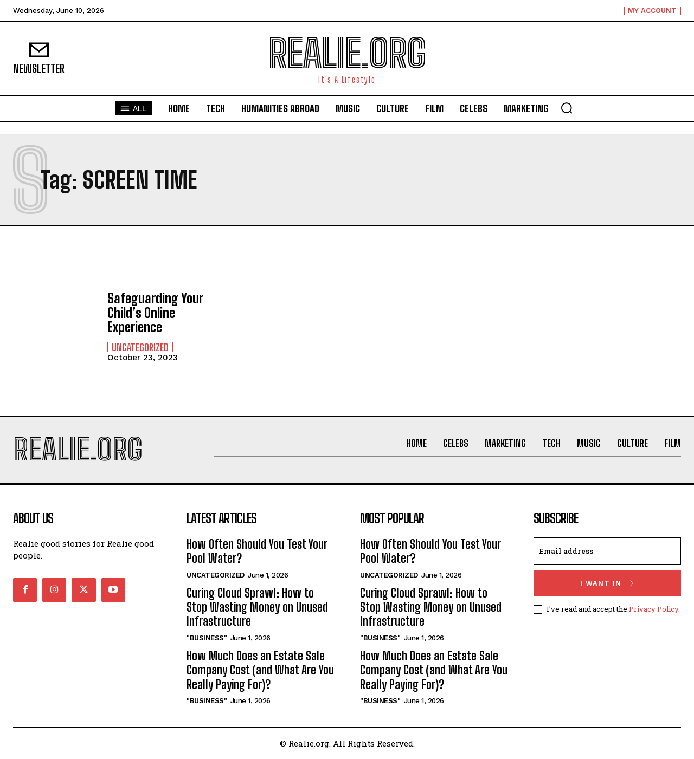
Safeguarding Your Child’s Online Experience (155, 312)
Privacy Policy (653, 609)
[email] (607, 551)
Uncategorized (140, 347)
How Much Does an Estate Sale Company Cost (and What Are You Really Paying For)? (260, 670)
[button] (567, 108)
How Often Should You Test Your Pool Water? (257, 551)
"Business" (207, 638)
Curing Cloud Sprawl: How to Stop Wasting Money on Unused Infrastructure (257, 607)
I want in (607, 583)
